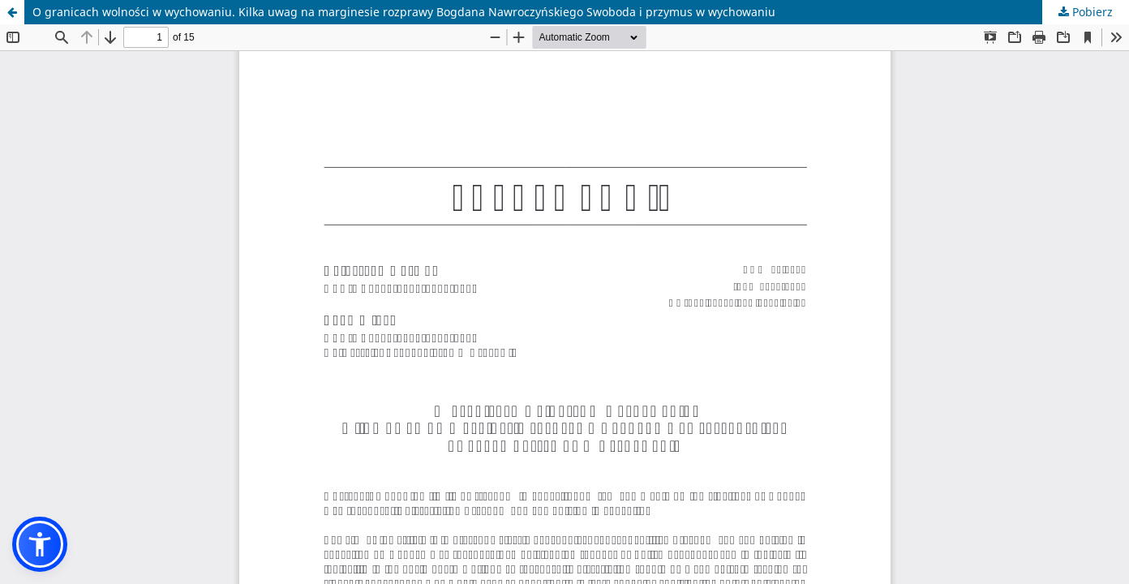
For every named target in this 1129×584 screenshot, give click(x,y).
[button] (39, 544)
